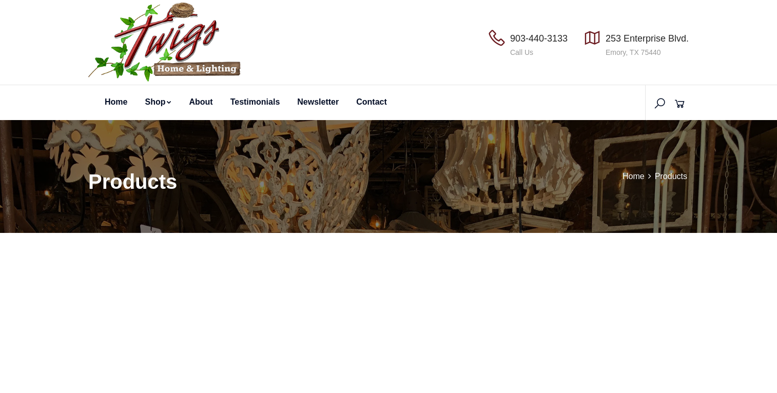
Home (116, 101)
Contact (371, 101)
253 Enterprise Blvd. (647, 38)
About (200, 101)
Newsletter (318, 101)
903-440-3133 (539, 38)
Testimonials (255, 101)
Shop (158, 101)
